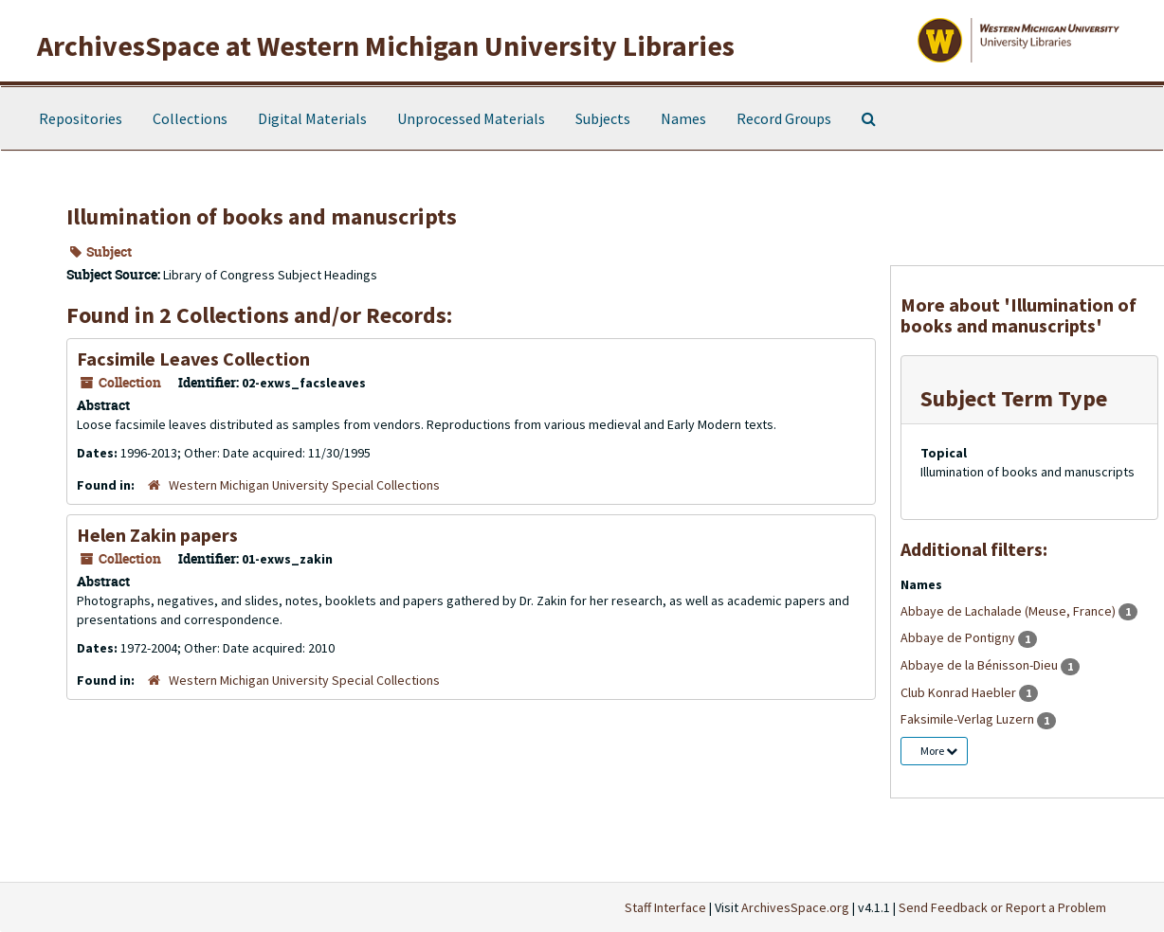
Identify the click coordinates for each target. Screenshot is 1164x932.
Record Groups (784, 118)
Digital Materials (312, 118)
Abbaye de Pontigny (959, 637)
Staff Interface (665, 907)
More (938, 751)
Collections (190, 118)
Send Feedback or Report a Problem (1002, 907)
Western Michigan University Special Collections (304, 484)
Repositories (80, 118)
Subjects (602, 118)
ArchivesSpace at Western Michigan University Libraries (386, 45)
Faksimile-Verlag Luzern (968, 718)
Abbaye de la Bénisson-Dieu (980, 664)
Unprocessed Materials (471, 118)
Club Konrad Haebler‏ (959, 692)
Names (683, 118)
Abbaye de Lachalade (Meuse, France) (1009, 610)
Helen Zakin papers (157, 535)
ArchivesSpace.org (795, 907)
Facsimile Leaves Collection (193, 358)
